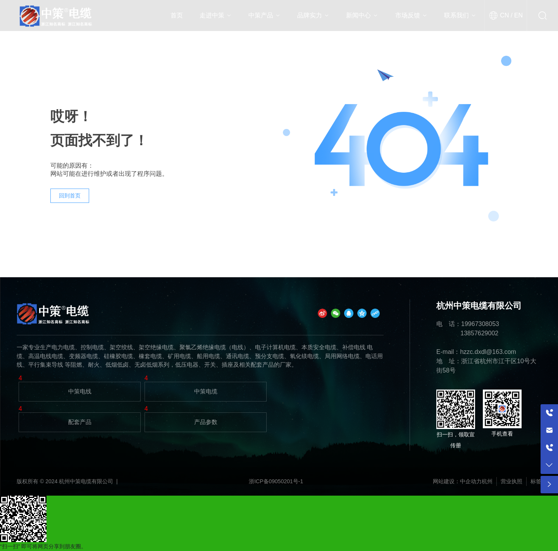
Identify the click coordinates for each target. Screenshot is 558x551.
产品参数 (205, 422)
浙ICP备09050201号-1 (276, 481)
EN (517, 15)
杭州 (487, 481)
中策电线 (79, 391)
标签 (535, 481)
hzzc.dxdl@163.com (488, 351)
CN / (506, 15)
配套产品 (79, 422)
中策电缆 (205, 391)
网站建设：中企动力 (457, 481)
